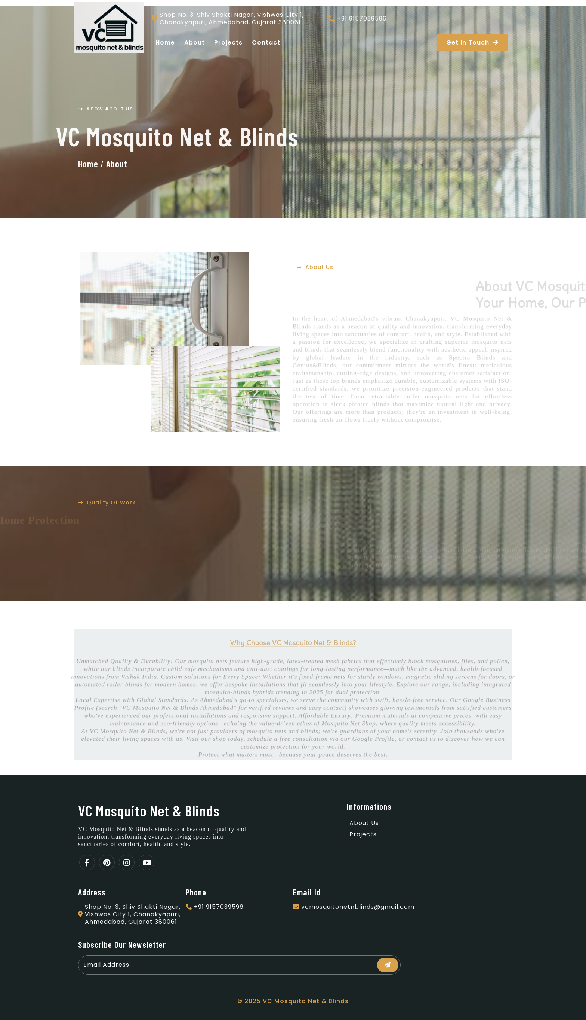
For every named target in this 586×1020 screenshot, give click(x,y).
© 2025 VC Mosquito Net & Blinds (293, 1001)
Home (88, 163)
